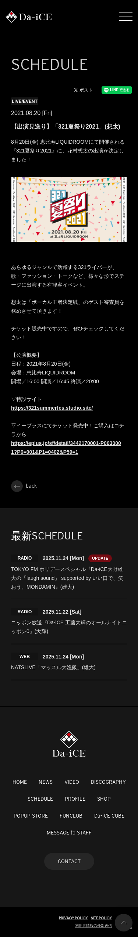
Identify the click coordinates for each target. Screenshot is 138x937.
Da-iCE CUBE (109, 816)
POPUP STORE (31, 816)
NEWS (46, 782)
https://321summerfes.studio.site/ (52, 408)
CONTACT (69, 861)
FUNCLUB (71, 816)
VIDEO (71, 782)
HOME (20, 782)
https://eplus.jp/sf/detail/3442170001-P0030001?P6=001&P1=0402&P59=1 (66, 447)
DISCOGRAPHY (108, 782)
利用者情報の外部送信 (93, 925)
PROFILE (75, 799)
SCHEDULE (40, 799)
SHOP (104, 799)
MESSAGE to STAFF (69, 833)
